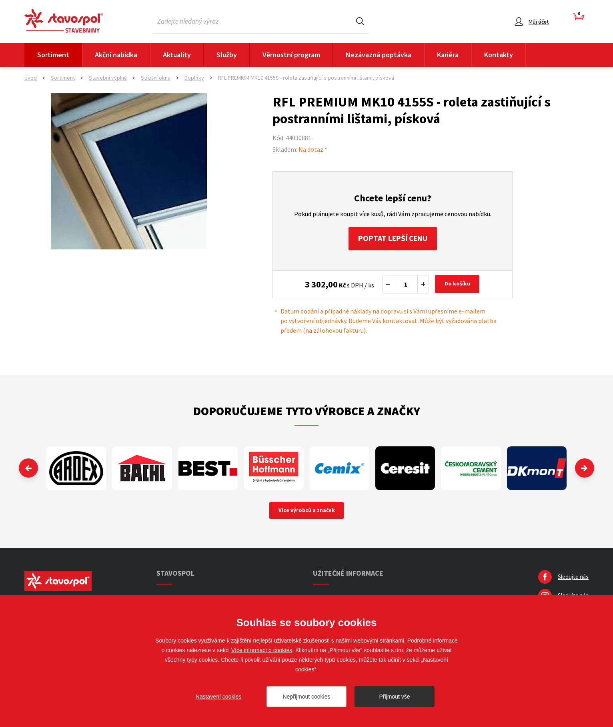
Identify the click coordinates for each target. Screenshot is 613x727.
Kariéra (448, 54)
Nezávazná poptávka (378, 54)
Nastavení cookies (218, 696)
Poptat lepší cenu (392, 239)
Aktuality (177, 54)
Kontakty (498, 54)
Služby (226, 54)
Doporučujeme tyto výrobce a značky (306, 411)
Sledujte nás (573, 578)
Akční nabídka (116, 54)
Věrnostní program (291, 54)
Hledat (360, 21)
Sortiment (53, 54)
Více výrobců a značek (306, 511)
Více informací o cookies (261, 650)
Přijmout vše (394, 696)
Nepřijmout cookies (306, 696)
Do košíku (458, 285)
